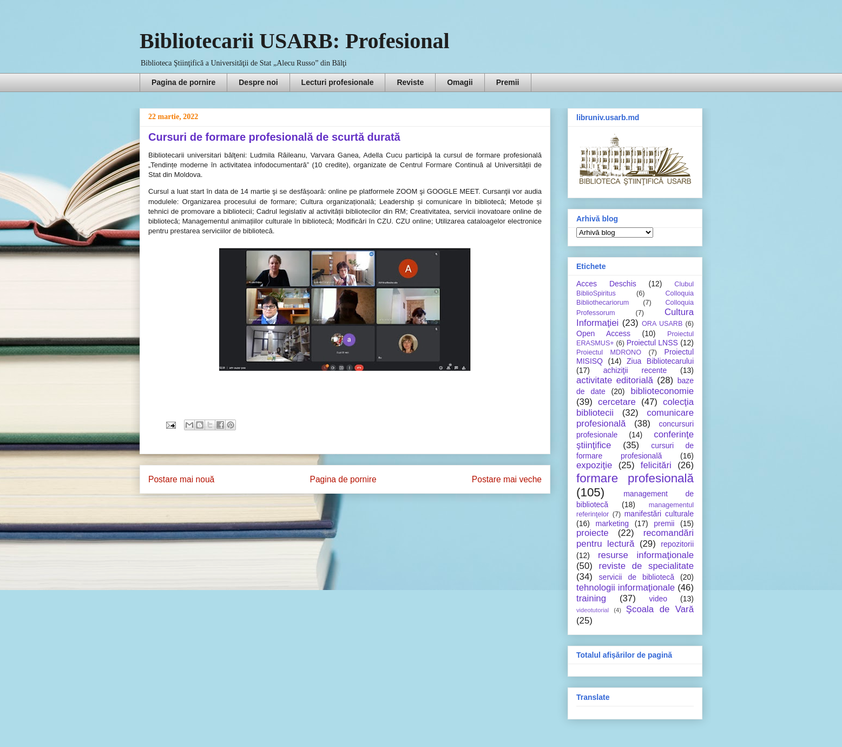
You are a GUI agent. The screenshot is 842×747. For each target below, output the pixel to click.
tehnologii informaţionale (625, 587)
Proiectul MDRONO (608, 352)
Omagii (459, 82)
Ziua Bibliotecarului (660, 361)
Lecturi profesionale (337, 82)
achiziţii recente (635, 370)
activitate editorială (614, 380)
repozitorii (677, 544)
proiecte (592, 533)
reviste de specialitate (646, 566)
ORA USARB (662, 323)
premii (664, 523)
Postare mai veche (507, 479)
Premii (507, 82)
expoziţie (594, 465)
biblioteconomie (662, 391)
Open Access (603, 333)
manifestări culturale (659, 513)
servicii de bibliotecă (636, 577)
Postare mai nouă (181, 479)
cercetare (617, 402)
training (591, 598)
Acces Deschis (606, 283)
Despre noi (258, 82)
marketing (612, 523)
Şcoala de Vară (660, 609)
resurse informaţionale (646, 555)
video (658, 598)
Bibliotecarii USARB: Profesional (295, 41)
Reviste (410, 82)
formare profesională (635, 478)
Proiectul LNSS (652, 342)
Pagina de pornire (183, 82)
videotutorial (592, 610)
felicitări (656, 465)
